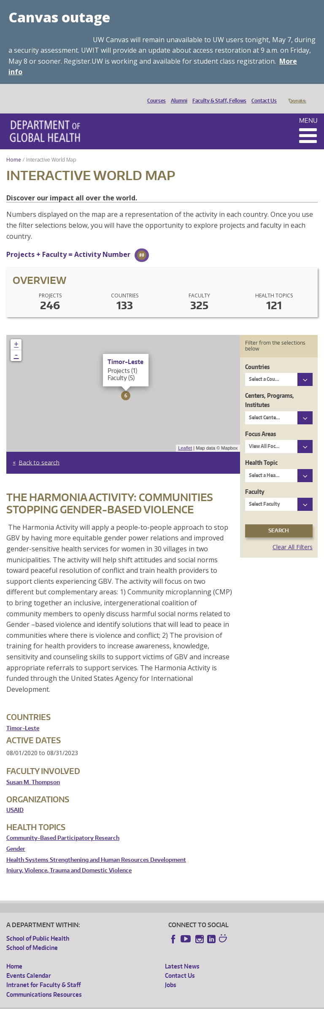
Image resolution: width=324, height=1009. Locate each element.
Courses (154, 93)
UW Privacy (118, 1002)
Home (13, 147)
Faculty (255, 479)
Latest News (182, 954)
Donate (297, 93)
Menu (308, 108)
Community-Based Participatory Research (62, 826)
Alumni (177, 93)
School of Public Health (37, 926)
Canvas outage (59, 17)
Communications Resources (44, 982)
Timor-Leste (22, 716)
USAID (15, 798)
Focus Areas (260, 422)
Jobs (170, 973)
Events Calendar (28, 963)
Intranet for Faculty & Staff (43, 973)
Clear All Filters (293, 535)
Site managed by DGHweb (202, 1002)
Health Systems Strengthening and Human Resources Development (96, 848)
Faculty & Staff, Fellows (217, 93)
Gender (15, 837)
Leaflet (185, 436)
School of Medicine (32, 935)
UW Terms (152, 1002)
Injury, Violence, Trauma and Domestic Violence (69, 858)
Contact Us (262, 93)
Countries (257, 355)
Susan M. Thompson (33, 770)
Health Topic (261, 450)
